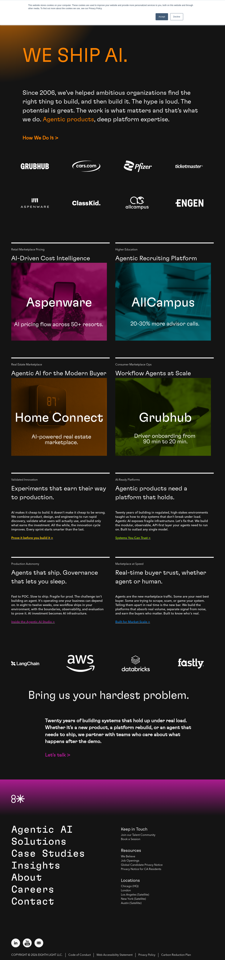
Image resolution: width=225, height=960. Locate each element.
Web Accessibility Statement (115, 955)
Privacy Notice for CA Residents (141, 869)
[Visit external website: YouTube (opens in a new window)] (27, 943)
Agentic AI (42, 830)
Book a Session (130, 839)
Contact (32, 901)
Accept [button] (162, 16)
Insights (35, 866)
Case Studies (48, 854)
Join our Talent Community (138, 835)
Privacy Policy (146, 955)
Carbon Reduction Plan (176, 955)
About (26, 878)
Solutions (39, 842)
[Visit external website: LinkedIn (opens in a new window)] (15, 943)
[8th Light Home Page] (18, 799)
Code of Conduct (79, 955)
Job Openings (130, 860)
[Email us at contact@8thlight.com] (38, 943)
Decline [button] (176, 16)
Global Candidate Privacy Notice (142, 865)
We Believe (128, 856)
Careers (32, 889)
